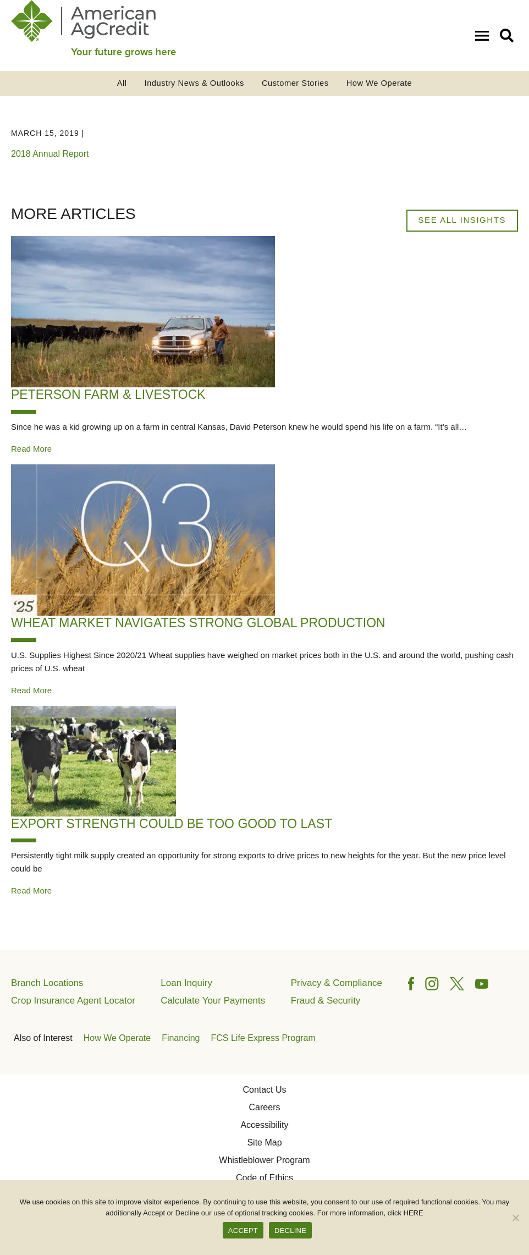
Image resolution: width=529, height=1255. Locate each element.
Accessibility (264, 1125)
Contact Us (264, 1089)
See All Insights (462, 219)
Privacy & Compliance (336, 983)
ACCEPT (243, 1230)
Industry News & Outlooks (194, 83)
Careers (264, 1107)
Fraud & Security (326, 1000)
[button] (509, 35)
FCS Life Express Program (263, 1038)
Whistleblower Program (264, 1160)
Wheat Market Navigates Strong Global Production (198, 623)
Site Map (264, 1142)
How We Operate (379, 83)
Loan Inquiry (186, 983)
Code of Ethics (264, 1177)
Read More (31, 448)
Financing (181, 1038)
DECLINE (290, 1230)
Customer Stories (295, 83)
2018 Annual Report (50, 153)
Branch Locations (47, 983)
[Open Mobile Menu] (484, 35)
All (122, 83)
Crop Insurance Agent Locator (73, 1000)
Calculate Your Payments (213, 1000)
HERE (413, 1213)
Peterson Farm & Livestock (108, 394)
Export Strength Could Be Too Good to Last (171, 823)
